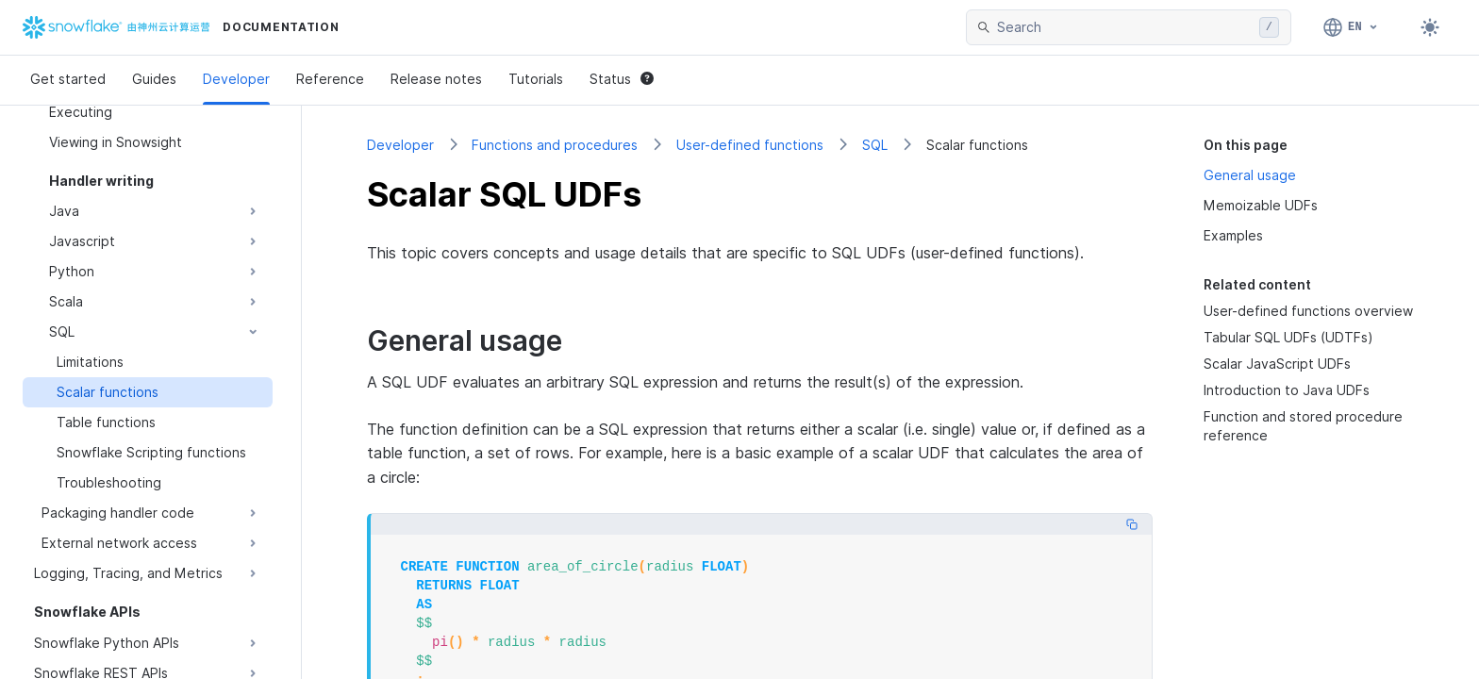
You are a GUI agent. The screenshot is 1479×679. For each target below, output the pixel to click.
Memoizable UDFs (1261, 205)
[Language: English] (1351, 27)
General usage (1250, 175)
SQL (875, 145)
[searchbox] (1124, 27)
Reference (330, 79)
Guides (154, 79)
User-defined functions (749, 145)
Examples (1233, 235)
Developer (236, 79)
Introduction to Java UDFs (1287, 390)
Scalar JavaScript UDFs (1277, 364)
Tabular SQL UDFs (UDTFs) (1288, 337)
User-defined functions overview (1308, 311)
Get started (68, 79)
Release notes (436, 79)
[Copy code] (1131, 524)
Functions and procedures (555, 145)
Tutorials (535, 79)
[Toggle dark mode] (1430, 27)
